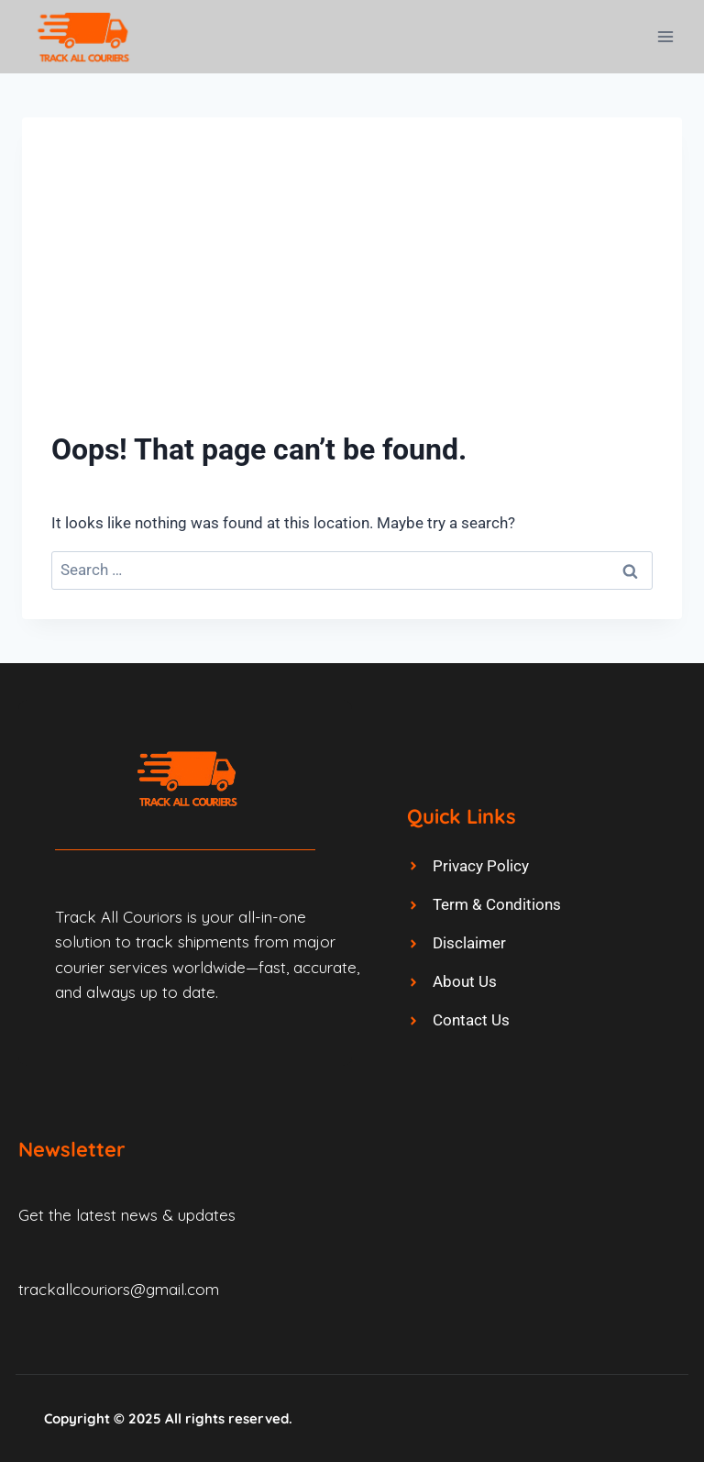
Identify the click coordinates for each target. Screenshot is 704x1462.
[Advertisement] (352, 284)
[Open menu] (665, 36)
